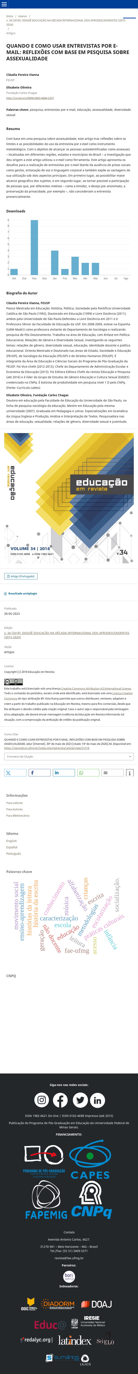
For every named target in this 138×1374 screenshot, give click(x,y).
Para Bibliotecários (17, 815)
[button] (15, 772)
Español (11, 847)
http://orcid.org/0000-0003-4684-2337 (30, 98)
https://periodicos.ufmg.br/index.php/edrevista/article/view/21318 (46, 748)
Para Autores (14, 809)
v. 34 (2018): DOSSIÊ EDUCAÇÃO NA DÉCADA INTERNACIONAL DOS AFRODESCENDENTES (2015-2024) (66, 22)
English (11, 841)
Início (9, 16)
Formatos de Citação (20, 756)
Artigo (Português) (22, 576)
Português (13, 854)
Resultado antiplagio (22, 593)
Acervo (22, 16)
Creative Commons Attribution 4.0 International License (96, 688)
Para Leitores (14, 803)
